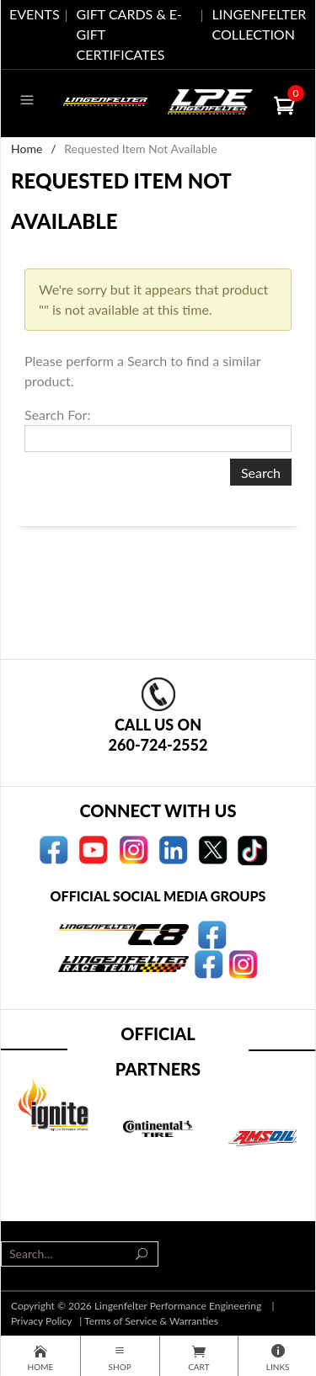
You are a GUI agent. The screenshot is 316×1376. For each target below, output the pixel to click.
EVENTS (34, 14)
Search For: (57, 414)
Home (26, 148)
